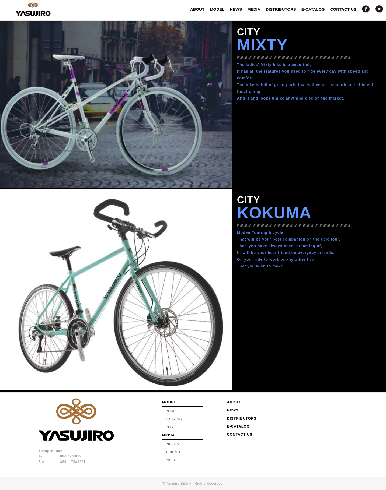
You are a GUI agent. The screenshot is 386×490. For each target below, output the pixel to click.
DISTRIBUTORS (281, 9)
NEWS (236, 9)
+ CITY (168, 427)
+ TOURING (172, 419)
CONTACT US (343, 9)
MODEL (217, 9)
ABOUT (197, 9)
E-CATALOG (313, 9)
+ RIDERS (170, 444)
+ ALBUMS (171, 452)
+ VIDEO (169, 460)
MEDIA (253, 9)
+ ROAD (169, 411)
